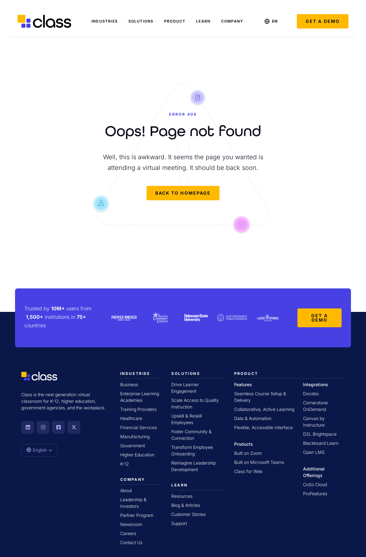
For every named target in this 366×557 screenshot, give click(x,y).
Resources (182, 496)
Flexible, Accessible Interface (263, 427)
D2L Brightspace (320, 434)
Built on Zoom (248, 453)
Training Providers (138, 409)
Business (129, 384)
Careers (128, 533)
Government (132, 445)
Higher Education (137, 454)
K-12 (124, 463)
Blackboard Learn (320, 443)
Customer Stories (188, 514)
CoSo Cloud (315, 484)
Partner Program (136, 515)
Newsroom (131, 524)
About (126, 490)
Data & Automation (252, 418)
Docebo (311, 393)
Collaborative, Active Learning (264, 409)
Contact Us (131, 542)
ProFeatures (315, 493)
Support (179, 523)
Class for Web (248, 471)
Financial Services (138, 427)
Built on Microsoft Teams (259, 462)
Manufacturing (135, 436)
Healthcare (131, 418)
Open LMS (314, 452)
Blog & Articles (185, 505)
